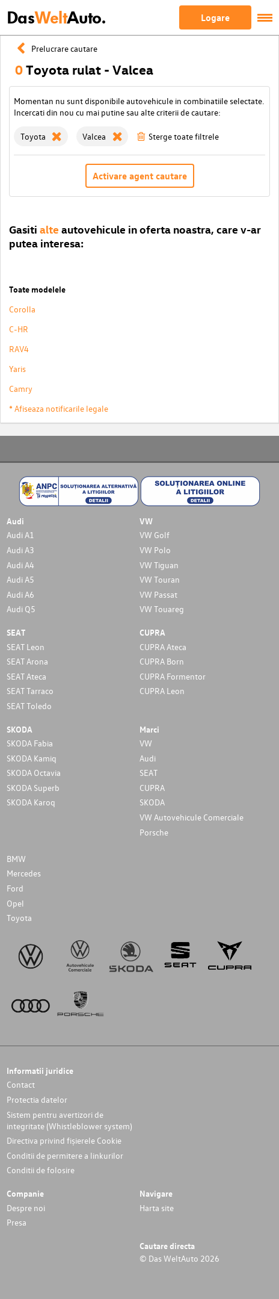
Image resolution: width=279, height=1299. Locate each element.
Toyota (19, 917)
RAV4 (19, 349)
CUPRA (152, 787)
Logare (215, 17)
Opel (15, 903)
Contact (21, 1084)
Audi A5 (20, 579)
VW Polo (155, 550)
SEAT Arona (27, 661)
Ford (15, 888)
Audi (148, 758)
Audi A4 (20, 565)
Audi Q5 (21, 609)
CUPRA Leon (162, 690)
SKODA (152, 802)
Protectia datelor (37, 1099)
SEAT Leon (25, 647)
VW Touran (160, 579)
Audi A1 (20, 535)
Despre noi (26, 1208)
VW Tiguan (159, 565)
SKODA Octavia (34, 772)
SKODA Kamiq (32, 758)
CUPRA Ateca (163, 647)
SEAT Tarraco (30, 690)
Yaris (17, 368)
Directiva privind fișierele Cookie (64, 1140)
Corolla (22, 309)
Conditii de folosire (41, 1170)
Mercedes (24, 873)
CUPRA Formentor (173, 676)
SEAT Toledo (29, 706)
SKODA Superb (33, 787)
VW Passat (158, 594)
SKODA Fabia (30, 743)
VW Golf (155, 535)
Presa (16, 1222)
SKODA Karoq (31, 802)
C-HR (18, 329)
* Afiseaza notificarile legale (58, 408)
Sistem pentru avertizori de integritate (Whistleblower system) (69, 1120)
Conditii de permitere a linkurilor (65, 1155)
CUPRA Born (162, 661)
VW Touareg (162, 609)
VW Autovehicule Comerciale (192, 817)
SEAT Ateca (26, 676)
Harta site (157, 1208)
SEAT (149, 772)
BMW (16, 858)
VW (146, 743)
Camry (20, 388)
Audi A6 (20, 594)
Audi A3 (20, 550)
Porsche (154, 832)
